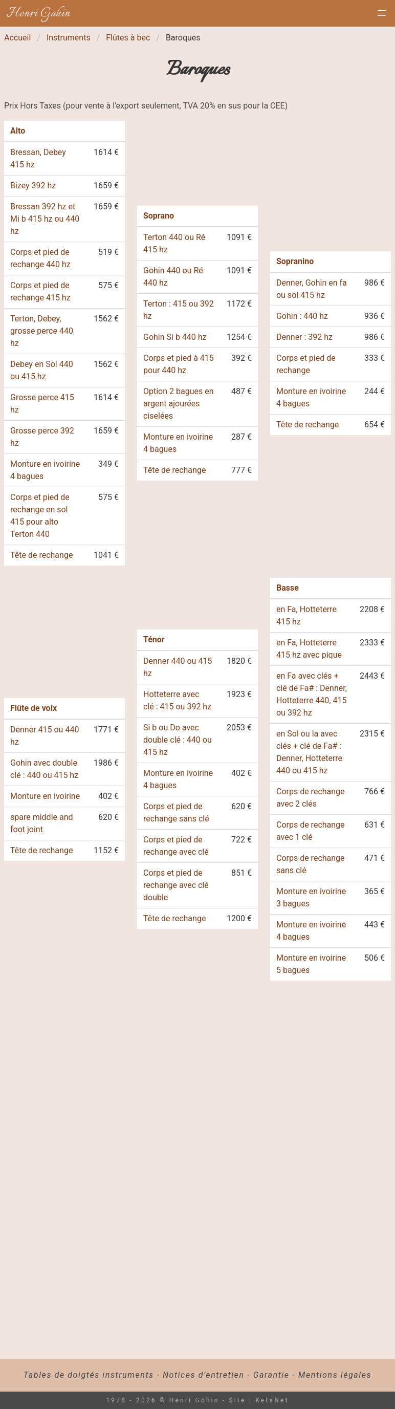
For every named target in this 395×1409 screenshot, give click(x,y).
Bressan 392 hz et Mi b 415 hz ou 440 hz (44, 219)
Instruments (69, 37)
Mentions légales (334, 1375)
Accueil (17, 37)
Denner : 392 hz (304, 337)
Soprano (158, 216)
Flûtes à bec (128, 37)
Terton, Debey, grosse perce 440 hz (41, 331)
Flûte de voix (33, 708)
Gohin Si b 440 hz (175, 337)
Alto (17, 131)
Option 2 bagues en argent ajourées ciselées (178, 403)
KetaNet (272, 1400)
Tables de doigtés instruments (89, 1375)
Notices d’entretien (204, 1375)
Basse (287, 588)
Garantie (271, 1375)
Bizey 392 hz (33, 185)
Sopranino (295, 261)
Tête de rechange (41, 555)
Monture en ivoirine (45, 796)
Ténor (154, 639)
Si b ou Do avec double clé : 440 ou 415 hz (177, 740)
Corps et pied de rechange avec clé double (176, 885)
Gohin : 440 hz (302, 316)
